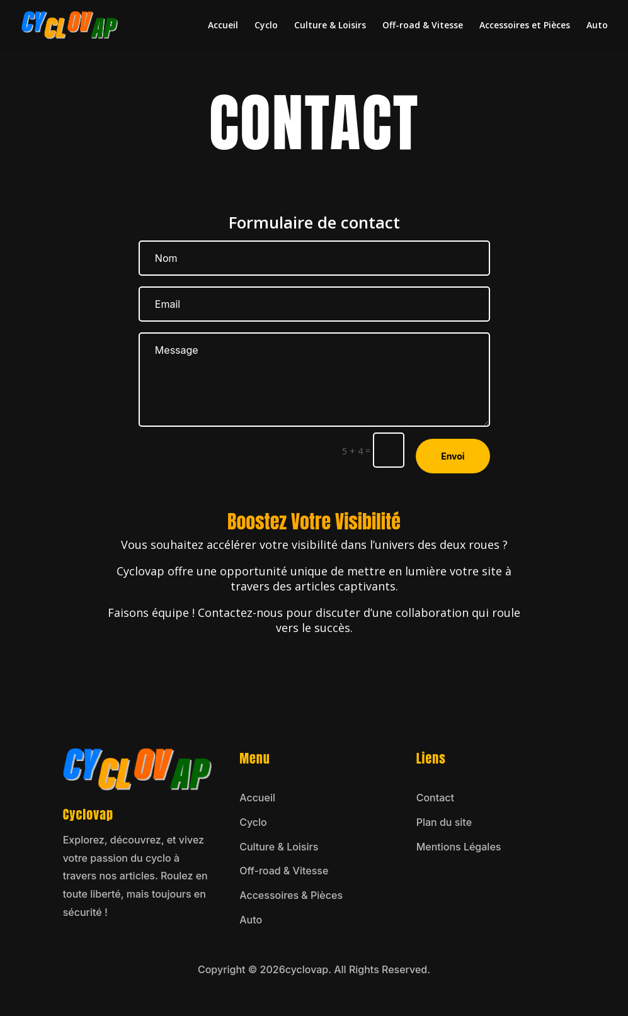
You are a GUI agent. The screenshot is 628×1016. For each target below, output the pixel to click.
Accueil (223, 26)
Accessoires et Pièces (524, 26)
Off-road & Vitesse (422, 26)
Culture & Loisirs (330, 26)
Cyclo (266, 26)
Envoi (453, 456)
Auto (597, 26)
